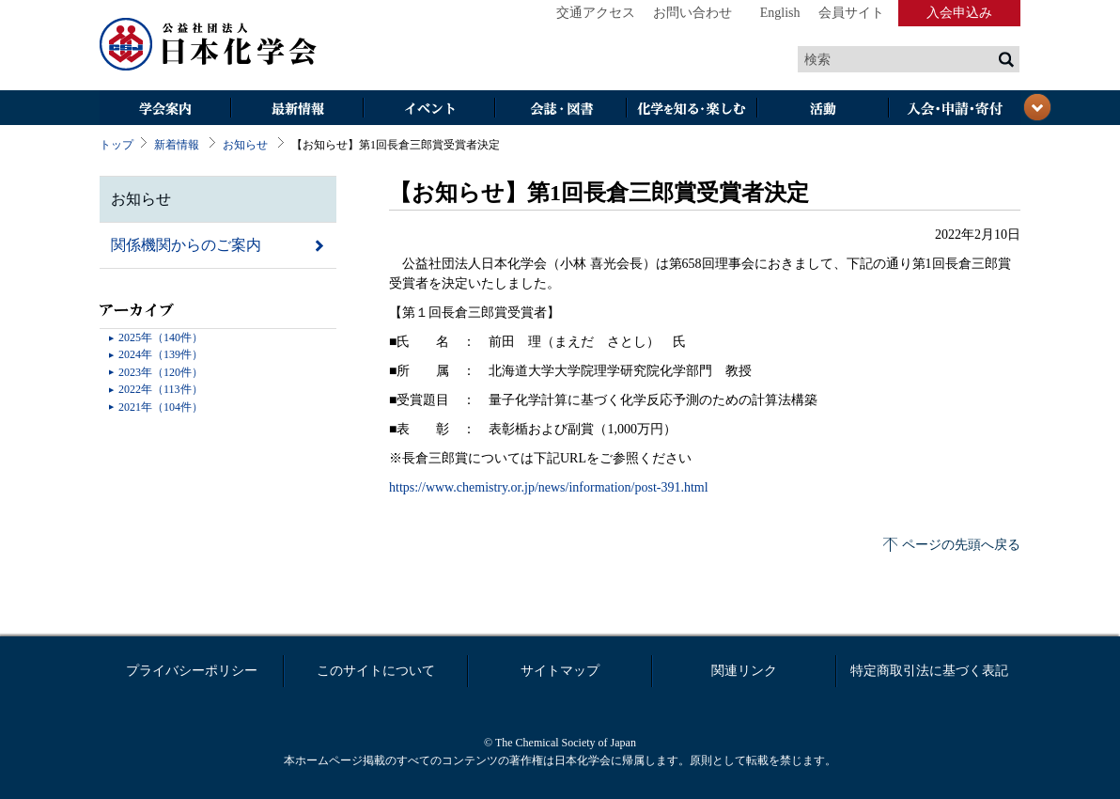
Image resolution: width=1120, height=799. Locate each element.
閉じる (1037, 107)
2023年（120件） (160, 372)
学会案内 (165, 109)
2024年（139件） (160, 354)
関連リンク (744, 671)
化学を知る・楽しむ (691, 109)
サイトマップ (560, 671)
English (780, 13)
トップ (116, 144)
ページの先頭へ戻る (961, 545)
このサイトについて (376, 671)
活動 (823, 109)
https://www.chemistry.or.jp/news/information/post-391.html (548, 487)
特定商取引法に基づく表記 (929, 671)
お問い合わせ (692, 13)
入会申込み (959, 13)
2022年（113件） (160, 389)
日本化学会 (209, 45)
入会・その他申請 (954, 109)
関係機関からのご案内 (186, 245)
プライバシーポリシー (191, 671)
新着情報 (176, 144)
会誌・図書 (560, 109)
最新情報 (297, 109)
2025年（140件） (160, 337)
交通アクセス (595, 13)
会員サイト (851, 13)
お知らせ (245, 144)
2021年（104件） (160, 407)
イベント (428, 109)
